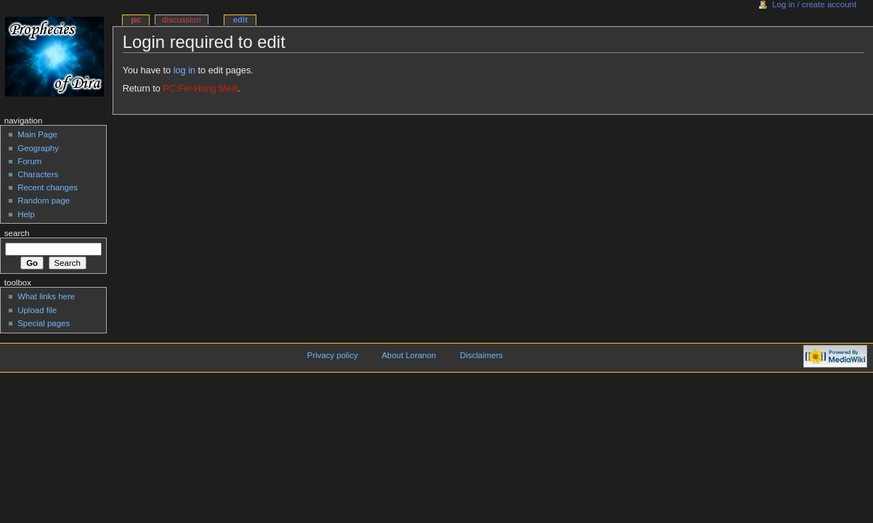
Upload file (37, 310)
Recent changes (47, 187)
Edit (240, 19)
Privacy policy (332, 355)
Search (17, 233)
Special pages (43, 323)
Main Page (37, 134)
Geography (38, 148)
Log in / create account (814, 4)
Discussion (181, 19)
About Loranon (408, 355)
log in (184, 70)
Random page (43, 200)
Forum (29, 161)
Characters (37, 174)
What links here (46, 296)
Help (26, 214)
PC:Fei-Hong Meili (200, 89)
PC (135, 19)
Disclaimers (481, 355)
